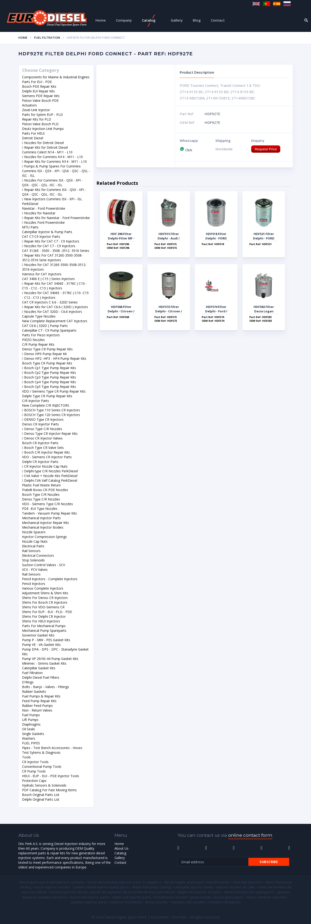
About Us (121, 848)
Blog (197, 20)
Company (124, 20)
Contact (218, 20)
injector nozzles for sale (235, 887)
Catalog (149, 20)
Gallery (177, 20)
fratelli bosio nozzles (171, 897)
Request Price (266, 149)
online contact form (250, 835)
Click (186, 150)
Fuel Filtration (47, 37)
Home (100, 20)
